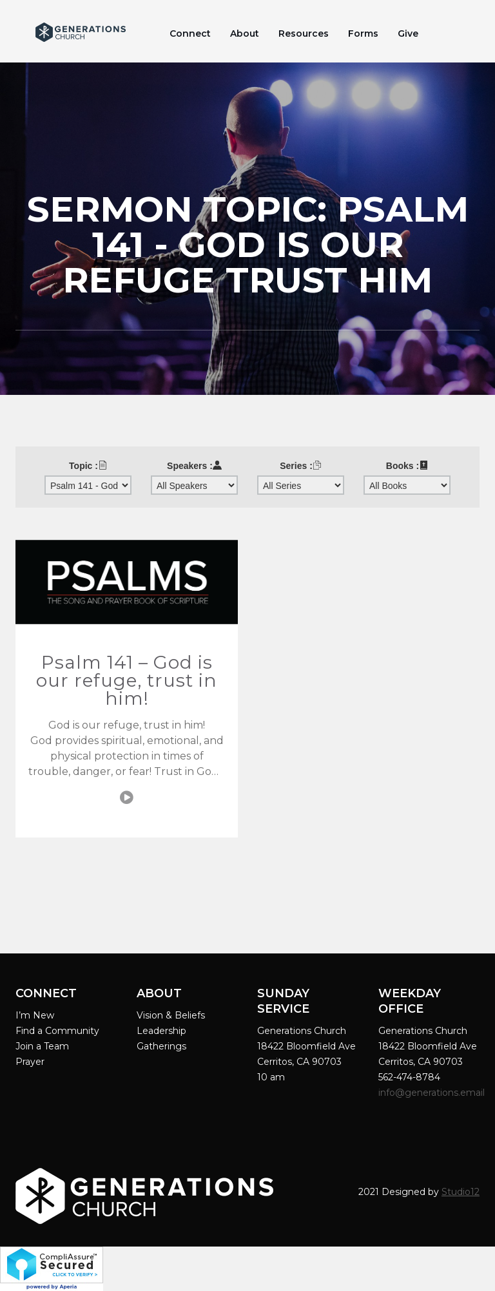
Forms (363, 33)
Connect (190, 33)
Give (408, 33)
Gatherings (161, 1046)
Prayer (29, 1061)
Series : (301, 466)
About (244, 33)
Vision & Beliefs (171, 1015)
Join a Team (42, 1046)
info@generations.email (432, 1092)
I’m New (34, 1015)
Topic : (88, 466)
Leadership (161, 1031)
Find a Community (57, 1031)
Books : (407, 466)
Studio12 (461, 1192)
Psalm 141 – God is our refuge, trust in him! (126, 680)
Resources (303, 33)
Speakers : (194, 466)
